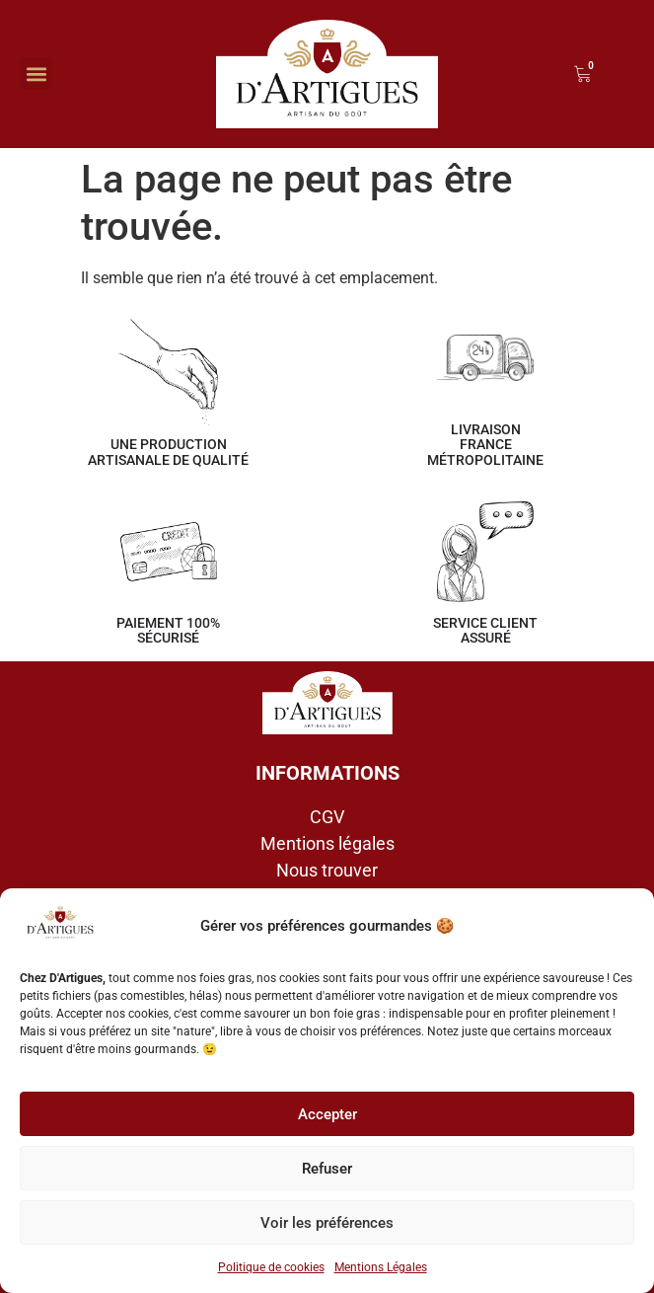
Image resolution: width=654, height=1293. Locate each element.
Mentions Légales (380, 1267)
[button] (36, 73)
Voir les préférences (327, 1223)
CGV (327, 816)
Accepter (327, 1114)
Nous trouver (327, 870)
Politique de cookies (271, 1267)
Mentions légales (327, 843)
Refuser (327, 1169)
